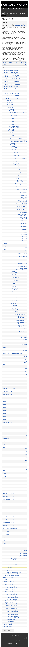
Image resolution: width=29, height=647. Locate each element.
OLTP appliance (14, 115)
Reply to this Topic (8, 630)
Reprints (17, 635)
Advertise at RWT (6, 638)
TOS (20, 640)
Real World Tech (14, 643)
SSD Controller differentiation (16, 137)
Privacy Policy (22, 638)
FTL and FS (14, 308)
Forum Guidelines (6, 640)
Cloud (7, 8)
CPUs (2, 13)
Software (4, 11)
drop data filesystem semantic (18, 306)
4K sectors (23, 221)
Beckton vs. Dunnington (8, 623)
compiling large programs (19, 314)
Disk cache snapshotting (19, 157)
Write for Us (14, 638)
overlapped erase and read (22, 258)
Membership (14, 640)
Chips (22, 8)
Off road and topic (11, 613)
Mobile (12, 8)
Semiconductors (14, 13)
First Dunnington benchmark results (10, 69)
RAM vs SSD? (16, 152)
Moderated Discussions (20, 25)
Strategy (22, 13)
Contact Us (11, 635)
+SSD (6, 91)
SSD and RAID (15, 275)
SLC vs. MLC (9, 100)
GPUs (6, 13)
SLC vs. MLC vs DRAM (14, 126)
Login (2, 8)
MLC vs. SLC (10, 570)
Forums (3, 15)
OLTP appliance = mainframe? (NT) (17, 112)
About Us (4, 635)
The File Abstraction (19, 320)
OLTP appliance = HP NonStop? (17, 113)
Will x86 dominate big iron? (8, 577)
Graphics (17, 8)
